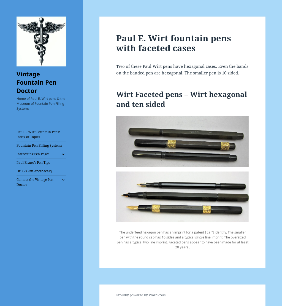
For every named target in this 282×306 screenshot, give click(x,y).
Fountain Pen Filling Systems (39, 145)
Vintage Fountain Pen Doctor (36, 82)
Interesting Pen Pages (33, 154)
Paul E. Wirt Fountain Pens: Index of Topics (38, 134)
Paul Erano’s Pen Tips (33, 162)
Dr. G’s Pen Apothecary (34, 171)
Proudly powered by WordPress (141, 295)
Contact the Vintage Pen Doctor (35, 182)
